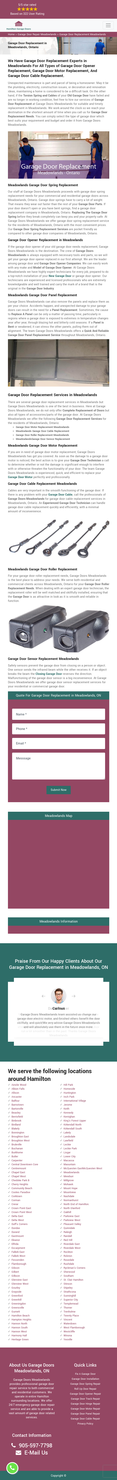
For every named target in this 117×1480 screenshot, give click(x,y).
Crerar (15, 1204)
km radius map (58, 863)
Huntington (70, 1093)
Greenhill (16, 1300)
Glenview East (20, 1280)
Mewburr (68, 1176)
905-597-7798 (35, 1446)
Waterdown (70, 1323)
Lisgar (67, 1152)
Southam (69, 1276)
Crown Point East (21, 1208)
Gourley (16, 1288)
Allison (15, 1093)
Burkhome (17, 1152)
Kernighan (69, 1117)
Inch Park (69, 1097)
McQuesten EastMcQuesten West (83, 1168)
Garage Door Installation (85, 1379)
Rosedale (69, 1260)
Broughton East (20, 1136)
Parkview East (71, 1216)
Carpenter (17, 1160)
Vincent (68, 1319)
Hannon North (19, 1323)
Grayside (16, 1292)
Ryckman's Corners (74, 1268)
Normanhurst (71, 1200)
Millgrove (69, 1180)
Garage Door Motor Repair (85, 1409)
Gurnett (16, 1311)
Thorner (68, 1307)
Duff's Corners (20, 1224)
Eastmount (18, 1236)
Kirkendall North (72, 1124)
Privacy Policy (85, 1423)
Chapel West (19, 1176)
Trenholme (69, 1311)
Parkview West (72, 1220)
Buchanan (17, 1148)
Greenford (17, 1296)
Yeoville (68, 1339)
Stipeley (68, 1288)
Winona (68, 1335)
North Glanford (72, 1208)
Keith (66, 1109)
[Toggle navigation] (108, 25)
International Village (75, 1101)
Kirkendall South (73, 1128)
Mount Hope (70, 1188)
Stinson (68, 1284)
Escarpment (18, 1248)
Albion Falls (18, 1089)
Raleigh (68, 1232)
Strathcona (70, 1292)
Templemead (71, 1304)
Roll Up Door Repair (85, 1389)
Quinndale (69, 1228)
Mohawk (68, 1184)
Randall (68, 1236)
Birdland (16, 1124)
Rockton (68, 1252)
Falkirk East (18, 1252)
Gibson (15, 1268)
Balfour (15, 1101)
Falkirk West (18, 1256)
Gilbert (15, 1272)
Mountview (70, 1192)
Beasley (16, 1113)
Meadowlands (71, 1172)
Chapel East (18, 1172)
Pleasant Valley (72, 1224)
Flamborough (19, 1264)
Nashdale (69, 1196)
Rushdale (69, 1264)
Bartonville (17, 1109)
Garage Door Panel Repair (85, 1414)
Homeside (69, 1089)
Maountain (69, 1164)
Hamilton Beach (21, 1315)
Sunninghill (70, 1296)
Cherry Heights (20, 1184)
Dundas (16, 1228)
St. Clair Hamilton (73, 1280)
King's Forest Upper (75, 1120)
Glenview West (20, 1284)
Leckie (67, 1144)
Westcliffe (69, 1331)
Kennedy (68, 1113)
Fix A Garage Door (85, 1374)
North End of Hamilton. (76, 1204)
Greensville (18, 1307)
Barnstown (18, 1105)
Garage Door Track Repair (85, 1399)
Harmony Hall (19, 1335)
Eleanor (16, 1240)
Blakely (15, 1128)
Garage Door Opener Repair (85, 1394)
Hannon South (20, 1327)
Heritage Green (20, 1339)
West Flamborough (74, 1327)
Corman (16, 1200)
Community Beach (22, 1188)
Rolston (68, 1256)
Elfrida (15, 1244)
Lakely (67, 1132)
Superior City (71, 1300)
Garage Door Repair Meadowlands (37, 34)
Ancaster (17, 1097)
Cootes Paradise (21, 1192)
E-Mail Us (36, 1453)
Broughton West (21, 1140)
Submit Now (59, 790)
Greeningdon (19, 1304)
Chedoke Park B (20, 1180)
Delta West (18, 1220)
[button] (47, 996)
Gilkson (16, 1276)
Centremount (19, 1168)
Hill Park (68, 1085)
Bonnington (18, 1132)
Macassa (69, 1160)
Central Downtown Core (25, 1164)
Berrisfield (17, 1117)
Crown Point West (22, 1212)
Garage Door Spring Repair (85, 1384)
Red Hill (68, 1240)
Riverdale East (72, 1244)
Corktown (17, 1196)
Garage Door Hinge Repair (85, 1404)
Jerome (68, 1105)
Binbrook (16, 1120)
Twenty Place (71, 1315)
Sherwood (69, 1272)
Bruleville (17, 1144)
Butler (15, 1156)
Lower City (69, 1156)
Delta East (17, 1216)
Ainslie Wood (19, 1085)
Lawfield (68, 1140)
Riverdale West (72, 1248)
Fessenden (18, 1260)
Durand (15, 1232)
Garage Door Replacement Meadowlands (82, 34)
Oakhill (67, 1212)
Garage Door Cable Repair (85, 1419)
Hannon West (19, 1331)
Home (11, 34)
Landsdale (69, 1136)
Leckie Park (70, 1148)
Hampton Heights (21, 1319)
